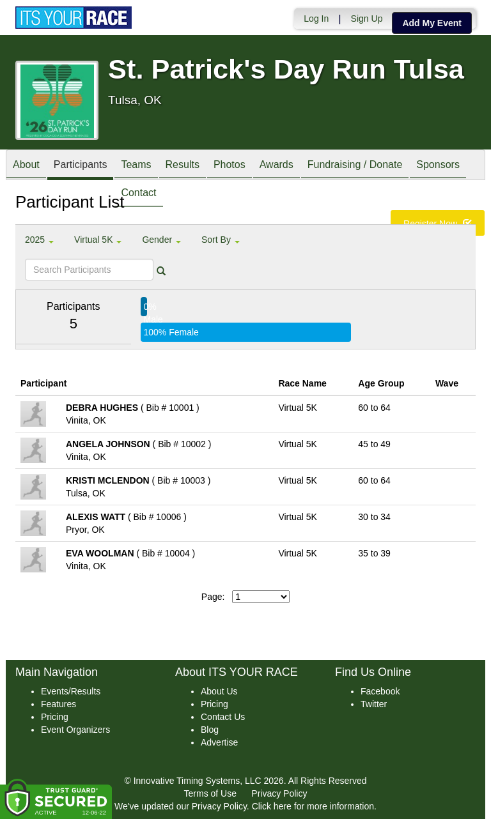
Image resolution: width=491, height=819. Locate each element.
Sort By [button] (220, 239)
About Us (219, 691)
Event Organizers (75, 729)
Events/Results (70, 691)
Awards (276, 165)
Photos (230, 165)
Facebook (380, 691)
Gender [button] (161, 239)
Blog (210, 729)
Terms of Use (210, 793)
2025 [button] (39, 239)
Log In (316, 18)
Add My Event (432, 23)
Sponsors (438, 165)
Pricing (54, 717)
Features (58, 704)
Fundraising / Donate (355, 165)
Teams (136, 165)
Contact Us (223, 717)
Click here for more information (313, 806)
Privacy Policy (279, 793)
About (26, 165)
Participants (80, 165)
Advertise (219, 742)
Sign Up (367, 18)
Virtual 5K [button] (97, 239)
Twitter (374, 704)
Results (182, 165)
